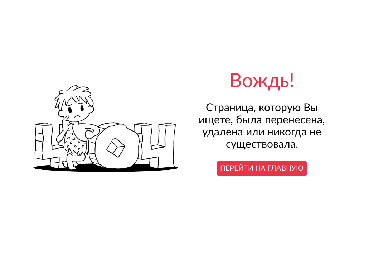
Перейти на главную (262, 168)
